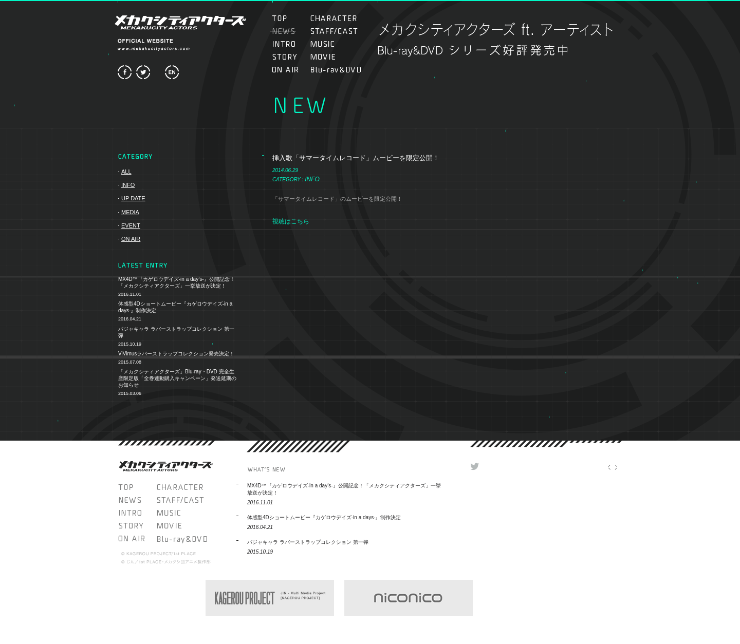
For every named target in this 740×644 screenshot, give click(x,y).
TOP (289, 18)
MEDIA (130, 212)
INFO (128, 185)
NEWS (137, 500)
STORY (289, 57)
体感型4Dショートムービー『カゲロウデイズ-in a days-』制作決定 (175, 307)
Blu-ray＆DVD (336, 69)
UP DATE (133, 198)
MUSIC (328, 44)
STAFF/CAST (334, 31)
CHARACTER (334, 18)
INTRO (289, 44)
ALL (126, 171)
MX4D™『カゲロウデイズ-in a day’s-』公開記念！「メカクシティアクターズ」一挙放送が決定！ (176, 282)
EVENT (130, 225)
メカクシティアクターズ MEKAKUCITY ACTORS (179, 22)
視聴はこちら (290, 221)
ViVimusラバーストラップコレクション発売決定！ (176, 353)
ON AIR (289, 69)
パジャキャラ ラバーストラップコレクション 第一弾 (176, 332)
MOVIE (334, 57)
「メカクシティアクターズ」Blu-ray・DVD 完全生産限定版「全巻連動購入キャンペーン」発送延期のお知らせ (177, 378)
